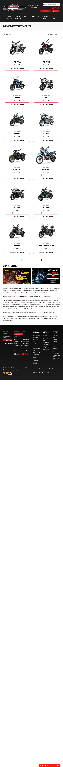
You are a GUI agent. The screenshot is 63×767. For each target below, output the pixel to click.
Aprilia (45, 292)
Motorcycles (35, 337)
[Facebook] (50, 8)
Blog (54, 337)
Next (40, 260)
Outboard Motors (36, 348)
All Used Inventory (45, 336)
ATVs (34, 341)
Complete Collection (35, 363)
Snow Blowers (36, 354)
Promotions (35, 16)
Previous (24, 260)
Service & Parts (56, 344)
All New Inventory (36, 335)
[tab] (18, 334)
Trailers (34, 350)
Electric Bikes (35, 339)
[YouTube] (55, 8)
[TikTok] (58, 8)
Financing (26, 16)
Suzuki (12, 292)
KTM (8, 292)
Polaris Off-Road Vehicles (36, 356)
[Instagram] (53, 8)
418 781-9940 (33, 7)
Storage (54, 351)
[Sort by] (54, 34)
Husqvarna (17, 292)
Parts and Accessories (55, 349)
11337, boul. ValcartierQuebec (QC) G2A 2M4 (34, 4)
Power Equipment (36, 352)
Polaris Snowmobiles (35, 360)
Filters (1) (7, 34)
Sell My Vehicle (56, 353)
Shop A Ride (11, 370)
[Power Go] (16, 373)
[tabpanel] (21, 345)
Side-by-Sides (35, 343)
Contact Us (55, 335)
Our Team (55, 339)
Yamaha (23, 292)
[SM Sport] (14, 7)
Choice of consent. (40, 374)
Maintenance (56, 346)
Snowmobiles (35, 344)
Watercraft (35, 346)
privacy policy (52, 372)
